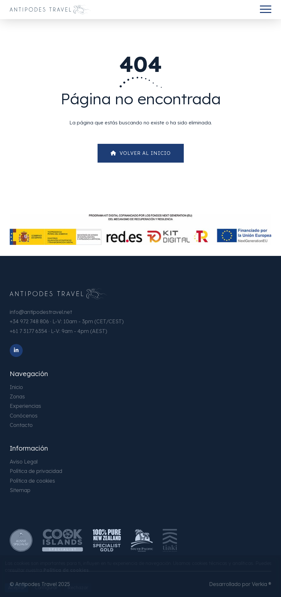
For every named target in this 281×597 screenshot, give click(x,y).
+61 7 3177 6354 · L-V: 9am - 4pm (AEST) (58, 331)
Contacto (21, 425)
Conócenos (24, 415)
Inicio (16, 387)
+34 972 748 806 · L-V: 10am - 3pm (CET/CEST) (67, 321)
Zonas (17, 396)
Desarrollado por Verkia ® (240, 584)
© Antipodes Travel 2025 (40, 584)
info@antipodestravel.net (41, 312)
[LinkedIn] (16, 350)
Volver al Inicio (141, 153)
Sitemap (20, 490)
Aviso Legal (24, 461)
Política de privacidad (36, 471)
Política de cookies (32, 480)
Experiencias (25, 406)
